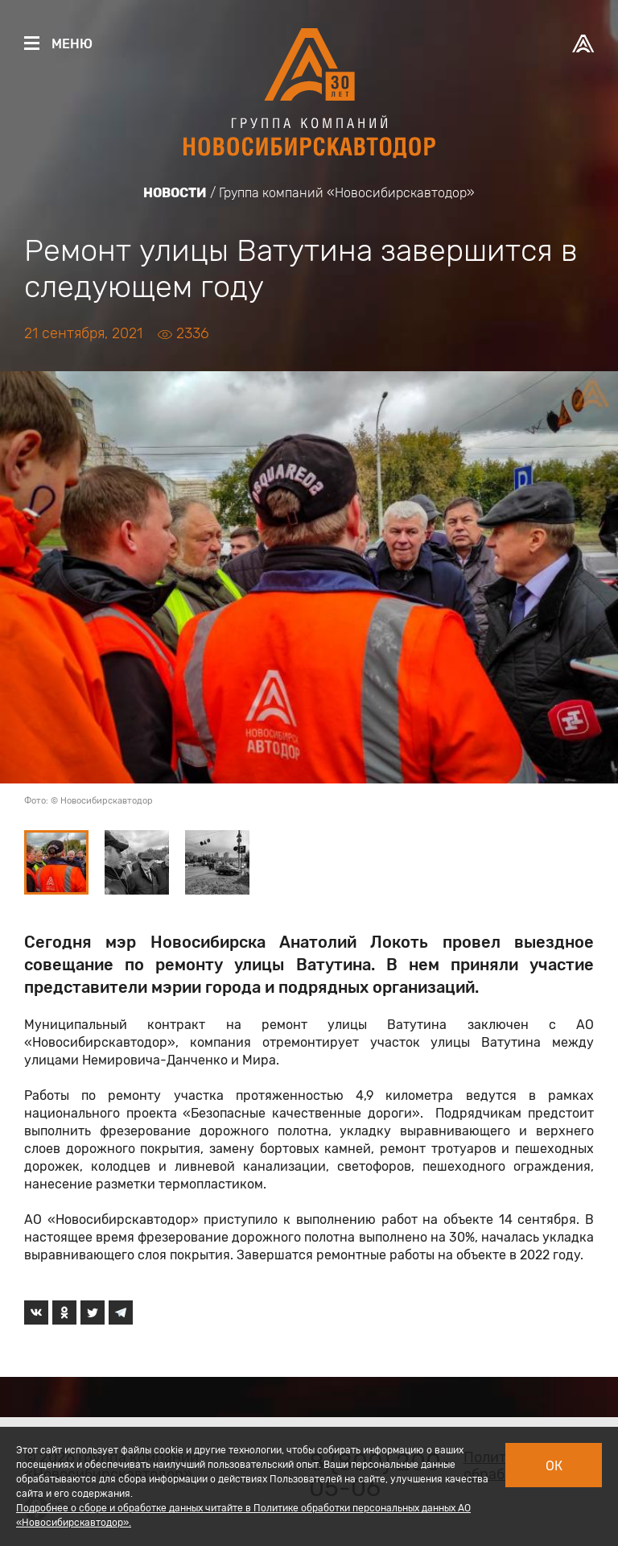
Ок (554, 1466)
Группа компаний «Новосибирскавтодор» (347, 192)
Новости (175, 192)
